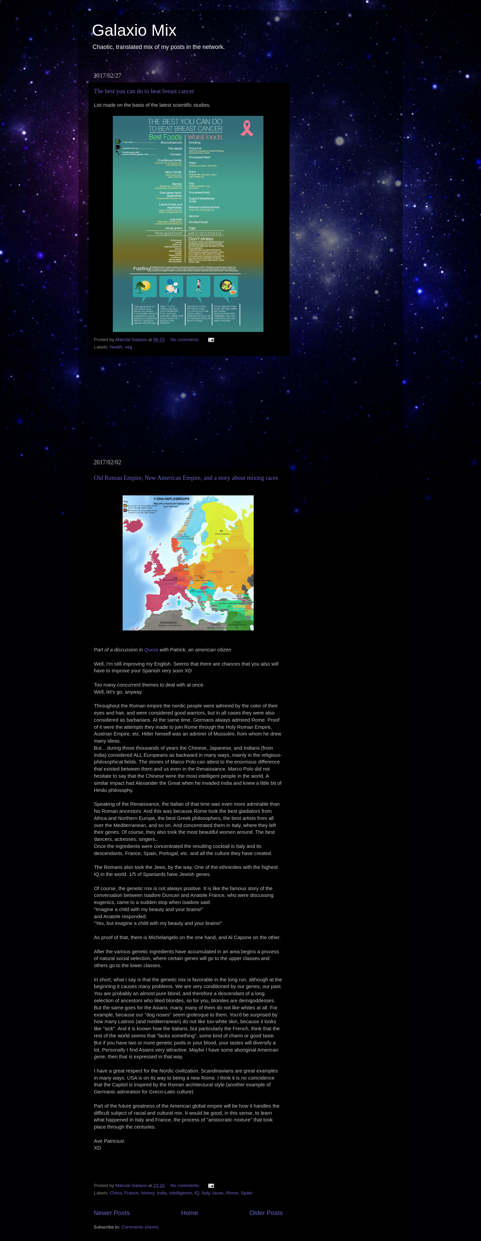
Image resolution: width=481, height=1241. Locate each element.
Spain (247, 1192)
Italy (206, 1192)
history (147, 1192)
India (162, 1192)
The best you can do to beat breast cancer (144, 91)
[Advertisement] (188, 407)
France (131, 1192)
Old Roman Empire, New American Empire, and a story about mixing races (186, 477)
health (116, 347)
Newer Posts (112, 1212)
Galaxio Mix (134, 30)
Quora (151, 649)
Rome (232, 1192)
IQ (197, 1192)
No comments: (186, 339)
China (116, 1192)
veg (128, 347)
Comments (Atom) (140, 1227)
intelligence (180, 1192)
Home (189, 1212)
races (218, 1192)
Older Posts (266, 1212)
